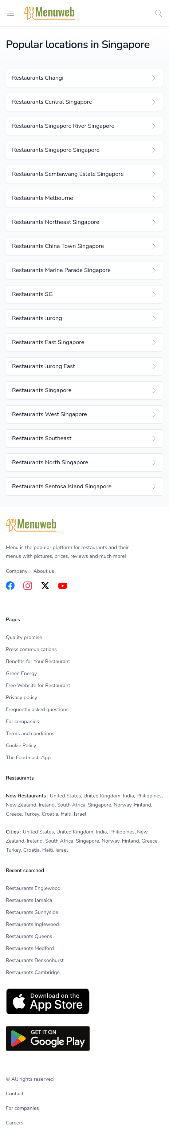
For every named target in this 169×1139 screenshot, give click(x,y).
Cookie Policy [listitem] (21, 745)
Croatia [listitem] (50, 814)
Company (16, 571)
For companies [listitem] (22, 721)
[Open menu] (11, 12)
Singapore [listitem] (99, 804)
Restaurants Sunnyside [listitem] (32, 912)
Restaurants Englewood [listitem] (33, 888)
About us (43, 571)
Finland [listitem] (142, 804)
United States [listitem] (65, 795)
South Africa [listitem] (71, 804)
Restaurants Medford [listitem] (30, 948)
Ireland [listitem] (47, 804)
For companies (22, 1108)
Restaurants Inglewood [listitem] (32, 924)
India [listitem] (128, 795)
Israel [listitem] (80, 814)
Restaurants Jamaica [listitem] (29, 900)
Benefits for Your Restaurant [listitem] (38, 661)
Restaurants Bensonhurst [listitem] (35, 960)
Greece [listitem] (14, 814)
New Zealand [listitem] (21, 804)
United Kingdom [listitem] (102, 795)
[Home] (49, 13)
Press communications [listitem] (31, 649)
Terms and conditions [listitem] (30, 733)
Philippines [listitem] (149, 795)
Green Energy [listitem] (21, 673)
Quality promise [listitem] (24, 637)
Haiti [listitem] (65, 814)
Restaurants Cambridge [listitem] (33, 972)
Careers (14, 1122)
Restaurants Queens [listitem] (29, 936)
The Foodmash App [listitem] (28, 757)
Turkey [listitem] (31, 814)
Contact (14, 1093)
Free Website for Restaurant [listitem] (38, 685)
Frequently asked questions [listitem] (37, 709)
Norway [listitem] (122, 804)
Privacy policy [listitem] (21, 697)
